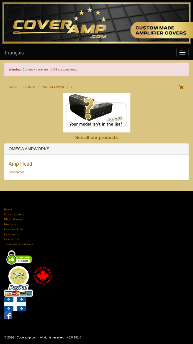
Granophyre (17, 172)
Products (29, 87)
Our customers (14, 214)
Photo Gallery (13, 219)
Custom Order (13, 229)
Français (14, 53)
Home (13, 87)
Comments (11, 234)
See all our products (96, 137)
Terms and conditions (18, 244)
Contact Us (11, 239)
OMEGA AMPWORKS (57, 87)
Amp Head (20, 164)
